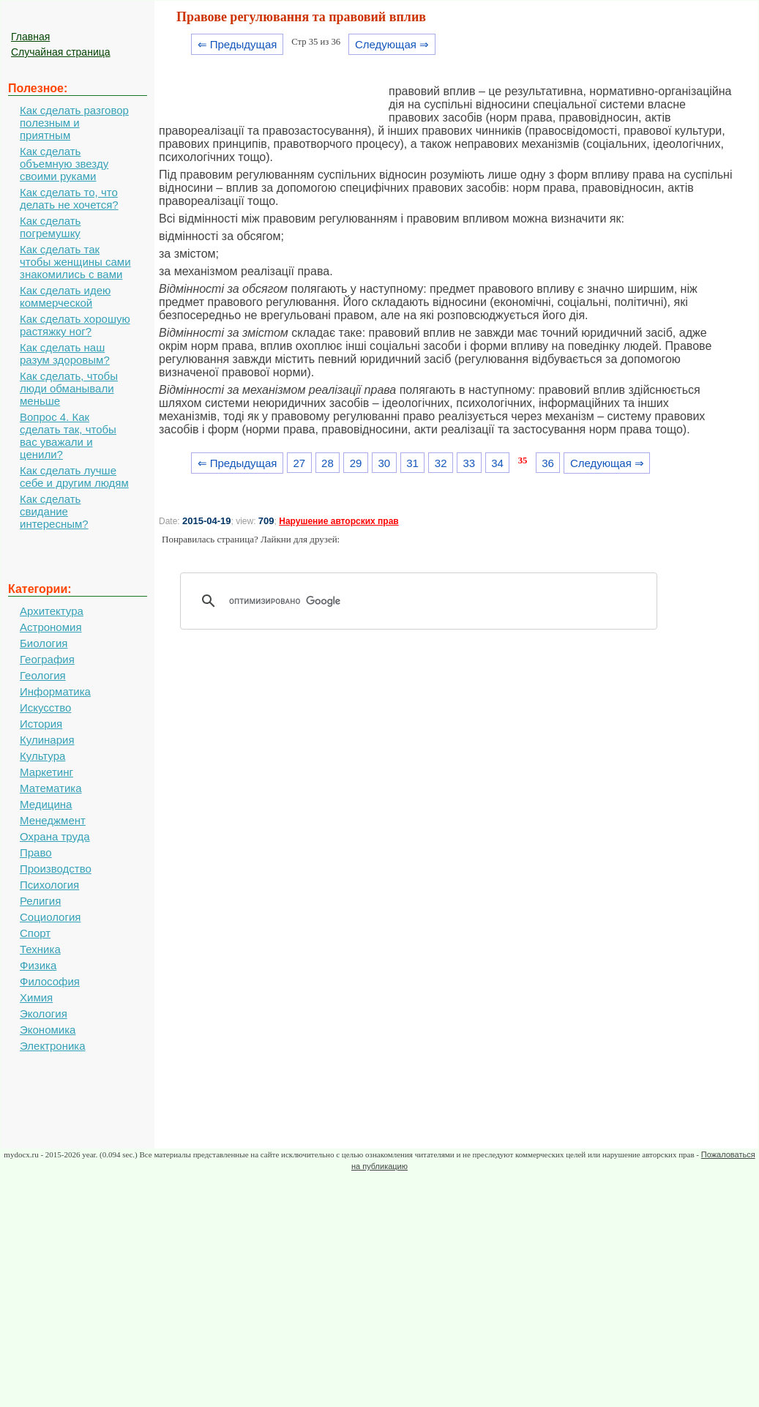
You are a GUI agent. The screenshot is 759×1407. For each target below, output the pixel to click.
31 (412, 463)
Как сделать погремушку (50, 226)
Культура (42, 756)
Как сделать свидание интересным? (54, 511)
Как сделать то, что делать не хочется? (69, 198)
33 (469, 463)
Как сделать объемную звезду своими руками (64, 163)
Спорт (35, 933)
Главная (30, 36)
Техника (40, 949)
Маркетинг (46, 772)
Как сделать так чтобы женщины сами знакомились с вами (75, 261)
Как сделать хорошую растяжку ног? (75, 325)
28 (327, 463)
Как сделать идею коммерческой (65, 296)
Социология (50, 917)
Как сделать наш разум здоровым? (65, 353)
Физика (38, 965)
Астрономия (51, 627)
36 (548, 463)
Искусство (45, 707)
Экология (43, 1013)
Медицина (46, 804)
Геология (43, 675)
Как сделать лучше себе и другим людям (74, 476)
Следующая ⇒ (392, 44)
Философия (50, 981)
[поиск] (423, 601)
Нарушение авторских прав (338, 521)
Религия (40, 901)
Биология (43, 643)
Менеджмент (53, 820)
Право (36, 852)
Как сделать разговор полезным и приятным (74, 122)
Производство (55, 868)
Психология (49, 884)
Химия (36, 997)
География (47, 659)
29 (356, 463)
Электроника (53, 1046)
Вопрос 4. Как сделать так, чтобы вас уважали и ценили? (68, 435)
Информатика (55, 691)
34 (497, 463)
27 (299, 463)
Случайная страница (61, 52)
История (41, 723)
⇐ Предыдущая (237, 44)
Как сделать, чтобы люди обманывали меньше (69, 388)
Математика (51, 788)
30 (384, 463)
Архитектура (51, 611)
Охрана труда (55, 836)
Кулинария (47, 740)
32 (441, 463)
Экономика (47, 1029)
